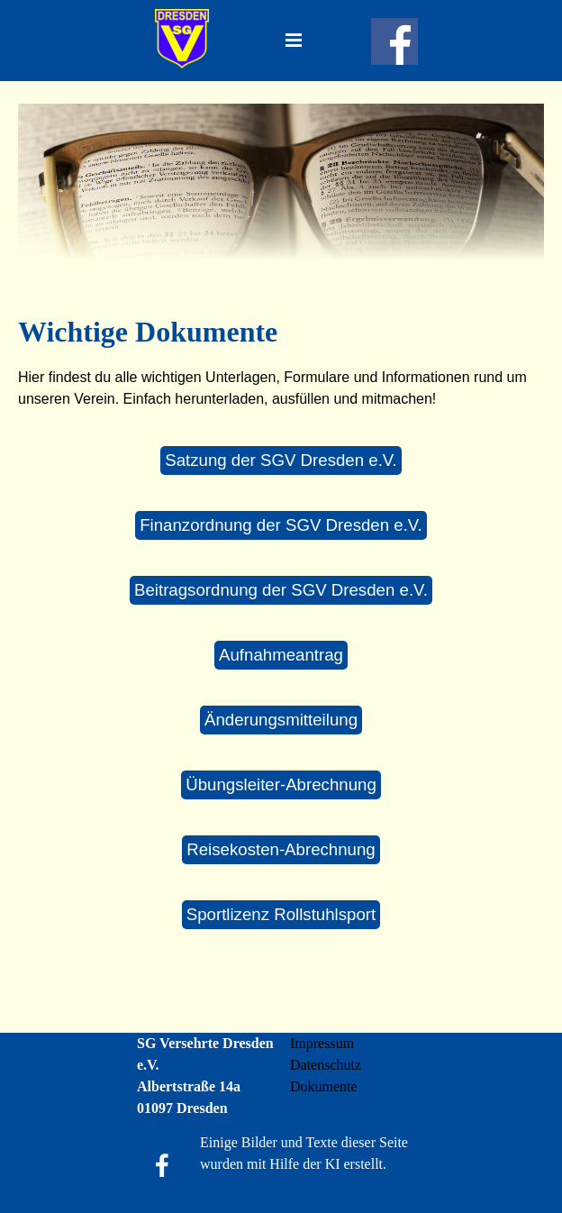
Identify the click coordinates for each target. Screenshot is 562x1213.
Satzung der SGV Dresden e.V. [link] (281, 460)
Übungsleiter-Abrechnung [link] (281, 784)
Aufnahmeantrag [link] (281, 654)
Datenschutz (325, 1064)
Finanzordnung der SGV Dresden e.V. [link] (281, 524)
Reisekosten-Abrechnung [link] (281, 849)
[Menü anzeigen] (293, 39)
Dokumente (324, 1086)
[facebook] (394, 41)
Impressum (322, 1043)
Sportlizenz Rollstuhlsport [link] (281, 914)
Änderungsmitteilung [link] (281, 719)
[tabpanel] (281, 360)
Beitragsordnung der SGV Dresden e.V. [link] (281, 589)
